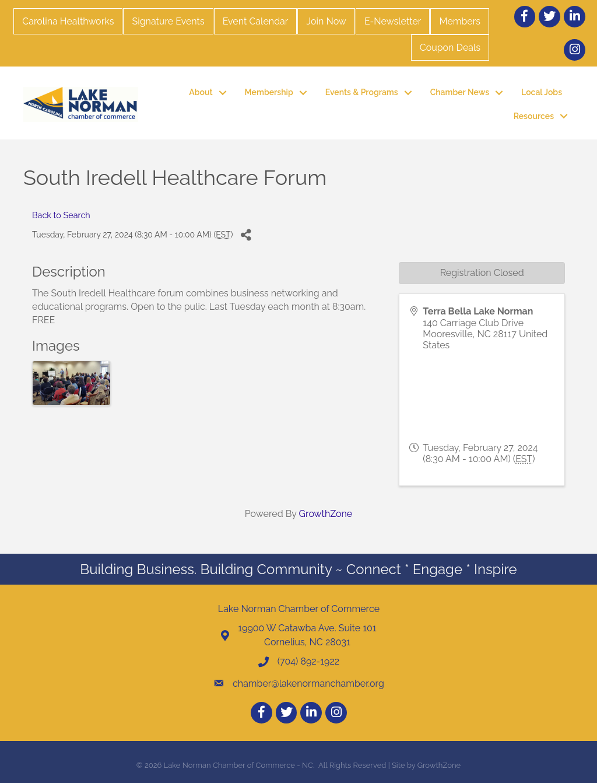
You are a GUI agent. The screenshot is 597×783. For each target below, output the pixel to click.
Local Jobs (541, 92)
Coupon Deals (450, 47)
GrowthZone (326, 513)
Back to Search (61, 215)
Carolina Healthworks (68, 21)
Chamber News (459, 92)
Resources (534, 116)
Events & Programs (361, 92)
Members (459, 21)
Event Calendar (256, 21)
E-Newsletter (393, 21)
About (200, 92)
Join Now (326, 21)
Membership (269, 92)
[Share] (246, 235)
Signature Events (168, 21)
